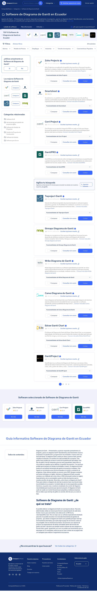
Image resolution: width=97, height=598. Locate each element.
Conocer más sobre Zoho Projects (76, 71)
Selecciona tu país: (81, 558)
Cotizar (85, 81)
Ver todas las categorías (66, 546)
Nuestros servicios (47, 563)
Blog (28, 566)
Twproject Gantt (53, 196)
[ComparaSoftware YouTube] (13, 574)
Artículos (40, 27)
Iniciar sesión (89, 3)
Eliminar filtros (17, 44)
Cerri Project (51, 121)
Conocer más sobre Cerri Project (72, 132)
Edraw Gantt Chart (54, 325)
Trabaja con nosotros (33, 572)
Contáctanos (61, 559)
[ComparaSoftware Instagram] (20, 574)
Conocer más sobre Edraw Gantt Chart (79, 336)
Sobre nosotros (31, 563)
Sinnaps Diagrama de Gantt (59, 228)
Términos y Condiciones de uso (83, 586)
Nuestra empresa (32, 559)
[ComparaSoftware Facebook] (16, 574)
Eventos (29, 569)
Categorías (51, 3)
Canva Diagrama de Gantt (58, 293)
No (22, 68)
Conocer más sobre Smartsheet (76, 101)
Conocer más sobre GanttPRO (76, 162)
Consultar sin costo (69, 81)
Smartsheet (51, 91)
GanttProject (52, 356)
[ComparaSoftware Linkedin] (9, 574)
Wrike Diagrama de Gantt (58, 260)
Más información (26, 27)
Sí (9, 68)
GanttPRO (50, 152)
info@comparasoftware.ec (64, 578)
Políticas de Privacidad (62, 586)
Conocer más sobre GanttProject (77, 366)
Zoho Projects (52, 60)
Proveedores (46, 559)
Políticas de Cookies (75, 586)
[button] (68, 75)
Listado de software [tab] (10, 27)
